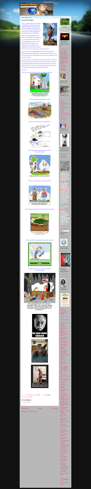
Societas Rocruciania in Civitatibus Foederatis (64, 442)
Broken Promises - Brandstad (64, 338)
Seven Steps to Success (63, 438)
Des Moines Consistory (62, 348)
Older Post (54, 408)
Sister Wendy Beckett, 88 (63, 66)
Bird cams (62, 102)
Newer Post (25, 408)
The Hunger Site (63, 456)
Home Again (63, 374)
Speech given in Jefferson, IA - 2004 (64, 445)
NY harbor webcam (64, 113)
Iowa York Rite (63, 394)
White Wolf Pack (63, 469)
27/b (61, 321)
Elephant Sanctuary (64, 107)
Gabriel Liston (63, 359)
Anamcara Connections (63, 332)
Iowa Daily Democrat (62, 387)
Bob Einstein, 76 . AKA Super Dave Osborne (64, 62)
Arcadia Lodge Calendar (63, 313)
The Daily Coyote (64, 451)
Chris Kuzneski (63, 340)
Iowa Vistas (62, 392)
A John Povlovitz (63, 323)
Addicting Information (62, 326)
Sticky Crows (63, 449)
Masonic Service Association (63, 419)
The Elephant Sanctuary (63, 454)
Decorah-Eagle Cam (64, 103)
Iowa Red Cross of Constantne (64, 390)
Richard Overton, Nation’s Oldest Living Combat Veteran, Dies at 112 (64, 53)
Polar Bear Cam (63, 118)
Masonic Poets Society (63, 415)
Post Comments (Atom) (32, 411)
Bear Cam (62, 100)
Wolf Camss (62, 119)
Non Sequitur (63, 429)
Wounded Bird (63, 471)
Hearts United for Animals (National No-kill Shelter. (64, 368)
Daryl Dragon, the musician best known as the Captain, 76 (64, 58)
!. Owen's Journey (64, 319)
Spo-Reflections (63, 448)
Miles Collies (63, 424)
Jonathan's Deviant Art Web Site (64, 408)
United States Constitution (63, 464)
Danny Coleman (63, 342)
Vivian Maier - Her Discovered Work (64, 467)
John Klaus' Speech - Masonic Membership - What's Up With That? (64, 398)
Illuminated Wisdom (64, 379)
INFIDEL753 (63, 382)
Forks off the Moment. (63, 357)
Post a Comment (26, 402)
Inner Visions (63, 384)
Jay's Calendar (63, 310)
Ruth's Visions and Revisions (64, 435)
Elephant (62, 105)
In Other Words (63, 381)
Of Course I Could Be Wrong (64, 432)
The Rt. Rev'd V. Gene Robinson (63, 157)
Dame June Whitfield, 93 (63, 69)
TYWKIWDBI (63, 458)
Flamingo (62, 109)
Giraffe (61, 111)
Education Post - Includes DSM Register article (63, 352)
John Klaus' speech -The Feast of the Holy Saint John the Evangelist (64, 403)
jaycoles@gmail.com (65, 480)
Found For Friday (28, 397)
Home (40, 408)
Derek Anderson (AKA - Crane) (63, 345)
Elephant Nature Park (64, 354)
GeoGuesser (62, 361)
